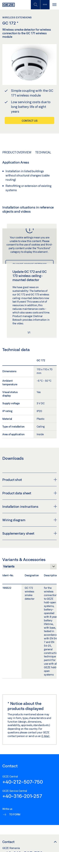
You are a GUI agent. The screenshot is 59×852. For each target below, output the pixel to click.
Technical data (47, 152)
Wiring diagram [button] (29, 520)
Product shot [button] (29, 480)
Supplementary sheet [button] (29, 533)
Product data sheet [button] (29, 493)
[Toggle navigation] (54, 4)
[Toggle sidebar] (45, 4)
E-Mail (46, 735)
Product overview (16, 152)
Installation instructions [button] (29, 506)
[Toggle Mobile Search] (35, 4)
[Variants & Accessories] (29, 567)
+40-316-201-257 (22, 796)
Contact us (29, 120)
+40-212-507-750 (22, 782)
